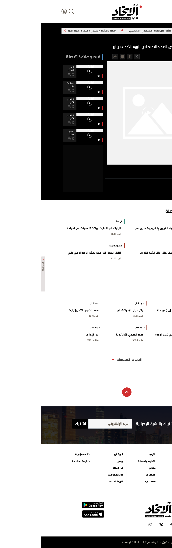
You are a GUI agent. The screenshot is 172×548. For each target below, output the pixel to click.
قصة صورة (109, 481)
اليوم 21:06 (53, 315)
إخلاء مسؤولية (42, 454)
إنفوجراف (110, 474)
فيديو (111, 467)
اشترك (39, 424)
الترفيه (111, 454)
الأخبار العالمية (140, 461)
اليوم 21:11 (98, 315)
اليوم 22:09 (142, 258)
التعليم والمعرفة (106, 461)
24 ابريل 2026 (97, 340)
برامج (79, 461)
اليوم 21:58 (75, 258)
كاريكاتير (77, 454)
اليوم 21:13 (142, 315)
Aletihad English (40, 461)
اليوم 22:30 (142, 233)
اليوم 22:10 (75, 233)
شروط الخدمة (75, 481)
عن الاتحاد (77, 467)
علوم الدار (142, 454)
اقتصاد (144, 467)
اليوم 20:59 (142, 340)
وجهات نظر (141, 481)
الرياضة (144, 474)
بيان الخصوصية (75, 474)
